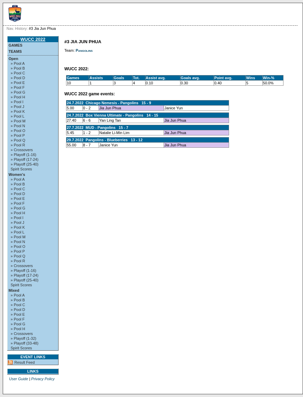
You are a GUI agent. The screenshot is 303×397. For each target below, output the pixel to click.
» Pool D (18, 78)
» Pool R (18, 145)
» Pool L (17, 116)
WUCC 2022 (33, 39)
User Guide (18, 379)
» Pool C (18, 73)
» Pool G (18, 92)
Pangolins (84, 50)
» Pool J (17, 107)
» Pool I (17, 102)
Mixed (14, 290)
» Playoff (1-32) (23, 338)
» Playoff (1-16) (23, 155)
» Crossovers (22, 150)
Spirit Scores (21, 169)
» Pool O (18, 131)
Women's (17, 174)
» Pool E (18, 83)
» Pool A (18, 63)
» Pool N (18, 126)
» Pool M (18, 121)
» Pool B (18, 68)
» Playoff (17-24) (24, 159)
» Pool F (18, 87)
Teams (15, 51)
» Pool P (18, 135)
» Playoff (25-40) (24, 164)
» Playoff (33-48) (24, 343)
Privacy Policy (42, 379)
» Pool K (18, 111)
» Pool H (18, 97)
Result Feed (24, 362)
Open (13, 59)
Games (15, 45)
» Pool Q (18, 140)
